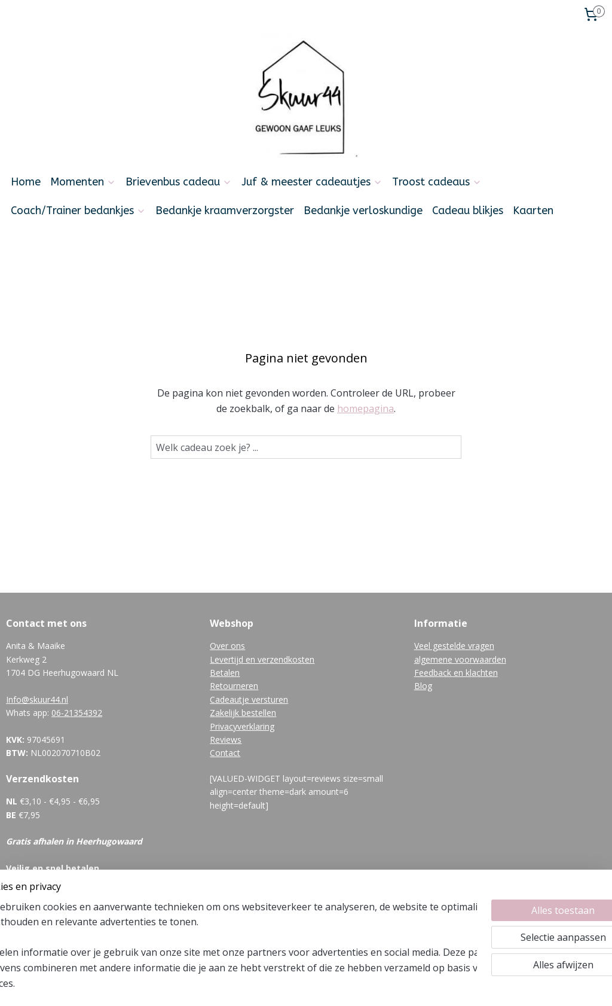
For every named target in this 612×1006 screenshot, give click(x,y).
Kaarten (533, 210)
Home (26, 181)
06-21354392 (76, 712)
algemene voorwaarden (460, 659)
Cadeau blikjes (467, 210)
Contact (225, 752)
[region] (227, 953)
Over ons (227, 645)
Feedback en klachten (456, 672)
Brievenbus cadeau (179, 181)
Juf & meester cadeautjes (311, 181)
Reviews (225, 739)
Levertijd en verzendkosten (262, 659)
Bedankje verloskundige (363, 210)
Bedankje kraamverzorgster (224, 210)
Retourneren (234, 685)
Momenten (83, 181)
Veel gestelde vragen (454, 645)
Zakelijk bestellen (243, 712)
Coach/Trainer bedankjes (78, 210)
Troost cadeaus (437, 181)
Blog (423, 685)
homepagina (365, 407)
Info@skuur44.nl (37, 699)
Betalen (225, 672)
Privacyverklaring (242, 726)
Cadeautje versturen (249, 699)
